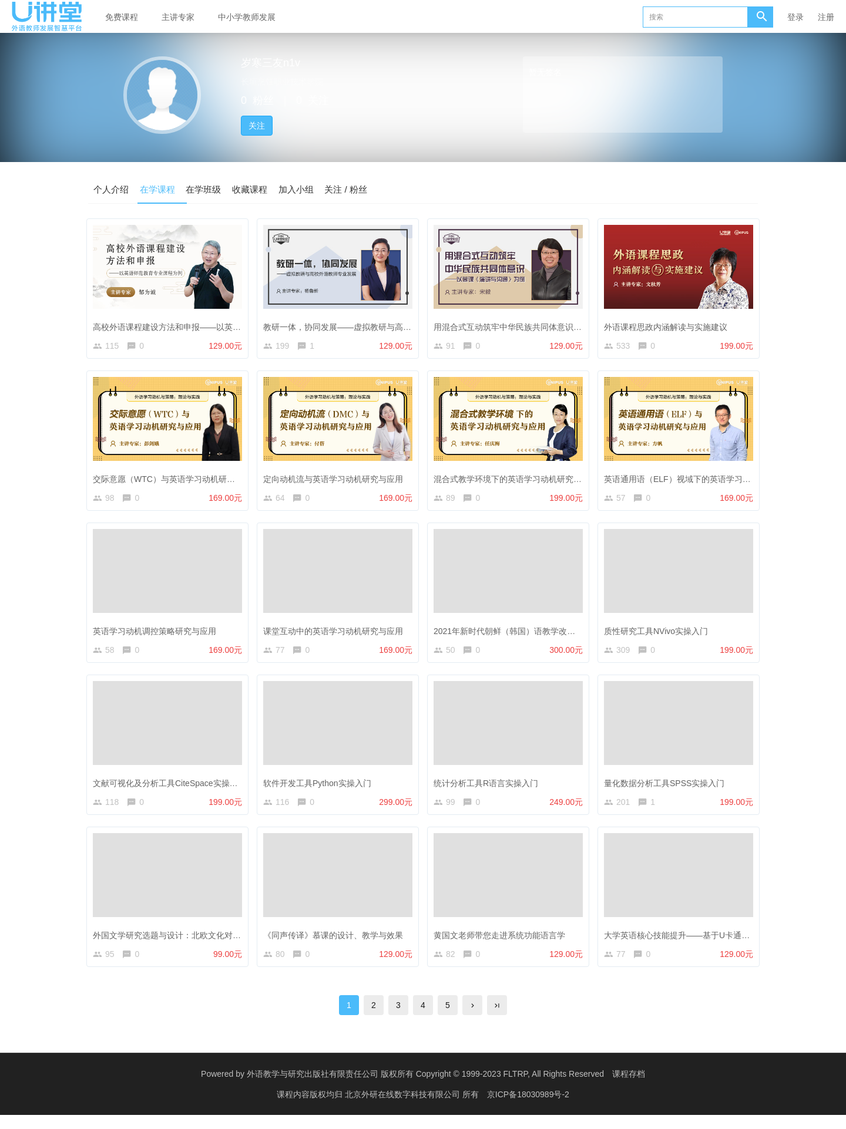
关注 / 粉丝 (363, 189)
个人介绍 (113, 189)
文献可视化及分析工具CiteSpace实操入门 (172, 789)
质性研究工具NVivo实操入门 (659, 634)
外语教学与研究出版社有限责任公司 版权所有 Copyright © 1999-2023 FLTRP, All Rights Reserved (425, 1088)
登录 (795, 17)
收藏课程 (261, 189)
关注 (257, 125)
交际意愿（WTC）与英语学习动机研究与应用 (179, 479)
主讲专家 (178, 17)
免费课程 (121, 17)
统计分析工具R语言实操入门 (489, 789)
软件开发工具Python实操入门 (320, 789)
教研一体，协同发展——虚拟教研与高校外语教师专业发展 (373, 325)
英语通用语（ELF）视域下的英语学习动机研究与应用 (705, 479)
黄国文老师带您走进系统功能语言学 (502, 943)
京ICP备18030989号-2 (528, 1108)
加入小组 (310, 189)
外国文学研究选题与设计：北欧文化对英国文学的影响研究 (203, 943)
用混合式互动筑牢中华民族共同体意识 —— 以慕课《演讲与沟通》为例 (566, 325)
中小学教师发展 (247, 17)
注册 (826, 17)
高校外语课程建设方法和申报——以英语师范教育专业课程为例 (211, 325)
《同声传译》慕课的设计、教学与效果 (336, 943)
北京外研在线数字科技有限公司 (403, 1108)
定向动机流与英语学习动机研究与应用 (336, 479)
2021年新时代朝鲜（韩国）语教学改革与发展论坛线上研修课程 (553, 634)
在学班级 (211, 189)
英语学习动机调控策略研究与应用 (157, 634)
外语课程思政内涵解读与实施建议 (668, 325)
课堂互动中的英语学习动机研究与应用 (336, 634)
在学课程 (162, 189)
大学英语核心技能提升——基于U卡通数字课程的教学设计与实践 (725, 943)
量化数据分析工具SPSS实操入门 (667, 789)
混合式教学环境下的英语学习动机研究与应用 (519, 479)
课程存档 (628, 1088)
